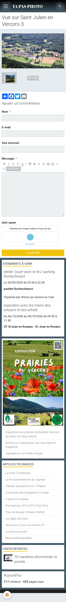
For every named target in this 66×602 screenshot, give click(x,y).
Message (8, 158)
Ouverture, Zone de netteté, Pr (25, 525)
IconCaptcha (29, 244)
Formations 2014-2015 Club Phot (26, 505)
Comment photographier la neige (27, 492)
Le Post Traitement (17, 473)
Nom (5, 111)
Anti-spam (9, 222)
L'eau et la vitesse (17, 499)
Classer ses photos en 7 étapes (25, 486)
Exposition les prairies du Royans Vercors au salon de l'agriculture (32, 434)
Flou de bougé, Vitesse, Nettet (25, 512)
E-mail (6, 127)
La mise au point (16, 531)
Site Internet (10, 143)
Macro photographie (18, 538)
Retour (33, 78)
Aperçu (13, 168)
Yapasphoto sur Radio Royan (24, 453)
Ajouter (33, 253)
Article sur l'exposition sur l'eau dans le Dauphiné (30, 445)
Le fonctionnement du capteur (25, 479)
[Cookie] (7, 595)
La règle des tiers (16, 518)
